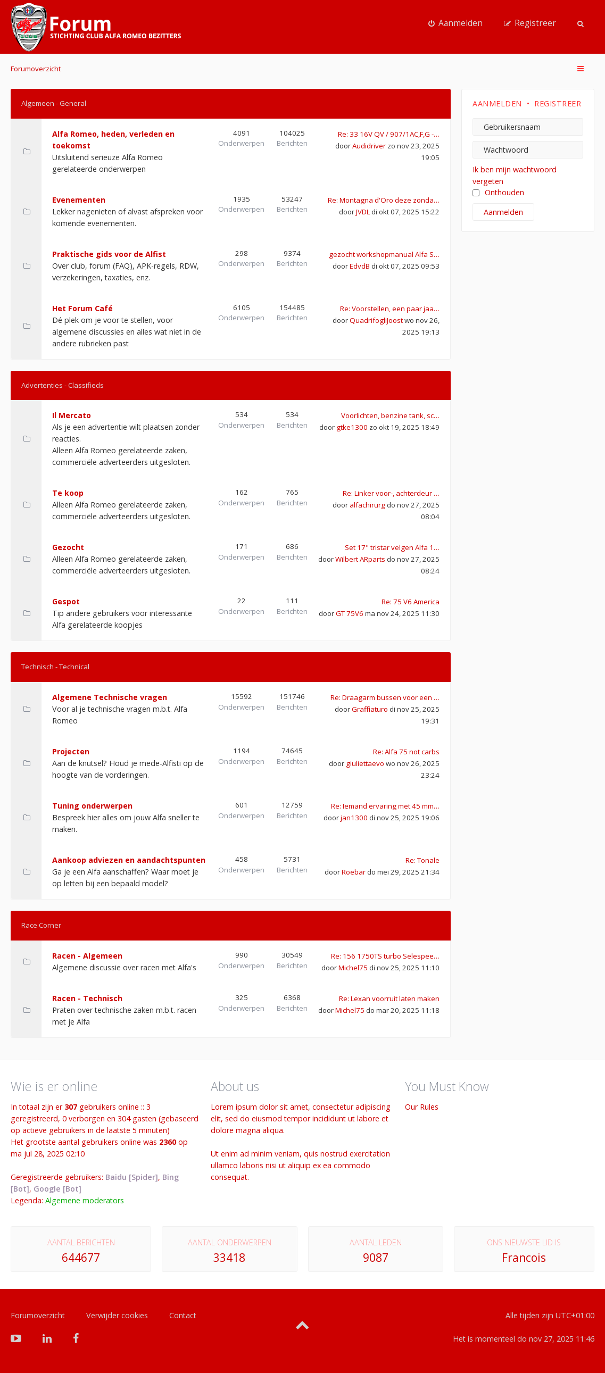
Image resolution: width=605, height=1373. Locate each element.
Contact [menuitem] (182, 1315)
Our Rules (421, 1107)
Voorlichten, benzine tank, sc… (390, 415)
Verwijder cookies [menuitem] (117, 1315)
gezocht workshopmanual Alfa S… (384, 254)
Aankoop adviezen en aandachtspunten (128, 860)
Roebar (354, 872)
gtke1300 (352, 427)
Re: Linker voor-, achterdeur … (391, 493)
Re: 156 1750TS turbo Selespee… (385, 956)
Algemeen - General (53, 103)
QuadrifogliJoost (376, 320)
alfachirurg (367, 505)
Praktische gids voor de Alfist (109, 254)
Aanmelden (497, 103)
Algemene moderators (84, 1200)
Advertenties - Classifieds (62, 385)
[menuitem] (455, 23)
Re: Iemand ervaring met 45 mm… (385, 806)
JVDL (363, 212)
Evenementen (78, 200)
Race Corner (41, 925)
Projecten (70, 751)
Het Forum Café (82, 308)
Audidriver (369, 146)
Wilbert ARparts (360, 559)
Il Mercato (71, 415)
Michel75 (353, 967)
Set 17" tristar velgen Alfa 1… (392, 547)
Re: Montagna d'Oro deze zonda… (384, 200)
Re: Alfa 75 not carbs (406, 751)
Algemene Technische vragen (109, 697)
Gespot (66, 601)
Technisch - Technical (55, 666)
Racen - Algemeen (87, 956)
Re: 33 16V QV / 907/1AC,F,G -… (389, 134)
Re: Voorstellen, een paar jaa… (390, 308)
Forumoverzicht (36, 68)
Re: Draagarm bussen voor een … (385, 697)
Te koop (68, 493)
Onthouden (498, 192)
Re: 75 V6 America (411, 601)
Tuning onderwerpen (92, 806)
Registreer (557, 103)
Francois (524, 1257)
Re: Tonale (422, 860)
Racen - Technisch (87, 998)
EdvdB (360, 266)
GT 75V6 (349, 613)
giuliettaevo (365, 763)
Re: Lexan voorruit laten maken (389, 998)
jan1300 (354, 817)
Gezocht (68, 547)
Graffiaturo (370, 709)
